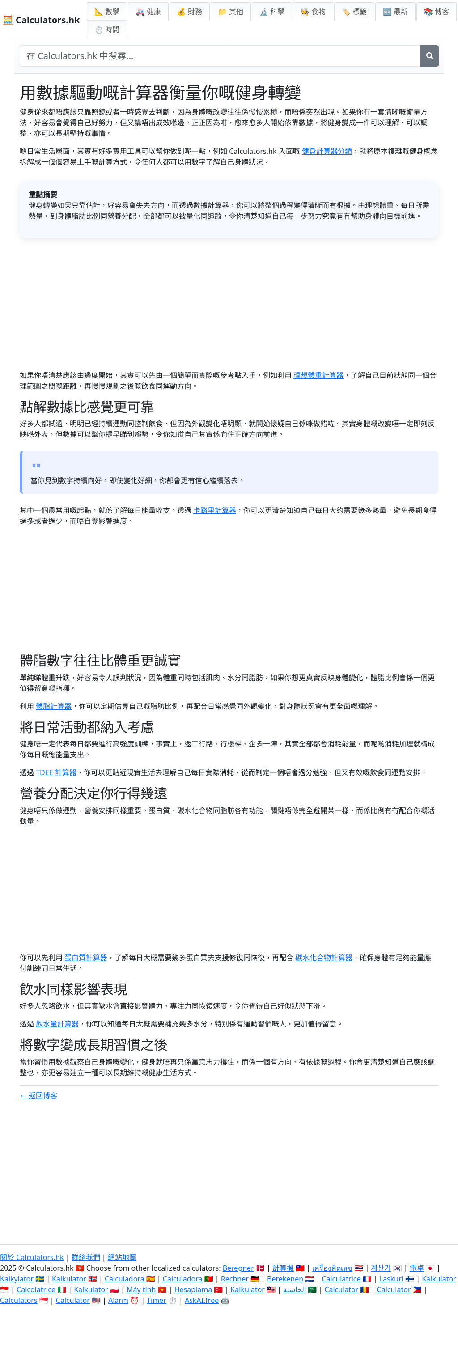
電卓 (417, 1268)
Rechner (235, 1279)
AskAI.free (202, 1300)
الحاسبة (294, 1289)
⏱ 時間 (106, 29)
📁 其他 (230, 12)
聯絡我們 (86, 1257)
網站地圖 (122, 1257)
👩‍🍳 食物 (313, 12)
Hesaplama (193, 1289)
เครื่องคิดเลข (332, 1268)
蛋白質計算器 (85, 958)
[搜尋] (429, 56)
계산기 (381, 1268)
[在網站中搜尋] (220, 56)
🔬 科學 (271, 12)
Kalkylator (17, 1279)
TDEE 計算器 (56, 772)
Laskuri (391, 1279)
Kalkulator (69, 1279)
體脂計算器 (54, 706)
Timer (156, 1300)
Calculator (341, 1289)
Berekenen (285, 1279)
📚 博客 (436, 12)
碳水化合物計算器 (323, 958)
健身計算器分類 (327, 151)
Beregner (238, 1268)
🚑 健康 (148, 12)
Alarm (118, 1300)
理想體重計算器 (318, 375)
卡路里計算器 (214, 510)
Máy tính (141, 1289)
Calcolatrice (36, 1289)
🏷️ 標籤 (354, 12)
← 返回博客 (38, 1095)
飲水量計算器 (57, 1024)
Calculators (19, 1300)
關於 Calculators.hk (32, 1257)
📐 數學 (106, 12)
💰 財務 (189, 12)
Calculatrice (341, 1279)
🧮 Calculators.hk (41, 20)
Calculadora (124, 1279)
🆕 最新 (395, 12)
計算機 (283, 1268)
